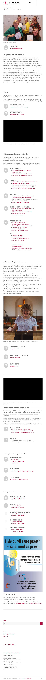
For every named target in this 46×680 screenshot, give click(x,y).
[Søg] (29, 3)
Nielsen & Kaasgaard (22, 225)
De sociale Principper (17, 210)
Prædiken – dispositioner (18, 240)
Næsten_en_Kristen (17, 521)
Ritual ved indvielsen (15, 357)
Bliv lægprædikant (8, 8)
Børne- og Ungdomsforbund (9, 634)
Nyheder (5, 631)
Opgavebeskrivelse (15, 349)
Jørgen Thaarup (23, 188)
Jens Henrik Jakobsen (22, 174)
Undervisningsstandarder (16, 48)
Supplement (15, 462)
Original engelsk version (18, 499)
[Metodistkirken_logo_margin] (19, 3)
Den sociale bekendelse (17, 215)
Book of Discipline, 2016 (18, 461)
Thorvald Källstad (20, 183)
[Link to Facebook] (39, 3)
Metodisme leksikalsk (17, 245)
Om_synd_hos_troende (17, 529)
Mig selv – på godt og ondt (18, 229)
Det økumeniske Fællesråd (24, 181)
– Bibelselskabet (22, 170)
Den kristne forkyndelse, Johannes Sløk (21, 429)
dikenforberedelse (25, 238)
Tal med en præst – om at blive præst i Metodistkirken (29, 603)
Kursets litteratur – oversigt (17, 114)
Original (18, 531)
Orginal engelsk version (18, 507)
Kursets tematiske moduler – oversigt (19, 107)
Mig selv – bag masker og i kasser (20, 230)
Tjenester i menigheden (17, 235)
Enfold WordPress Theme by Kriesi (25, 678)
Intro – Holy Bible (16, 172)
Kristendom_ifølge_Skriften (19, 513)
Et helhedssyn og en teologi (18, 222)
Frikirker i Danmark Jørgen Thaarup (20, 202)
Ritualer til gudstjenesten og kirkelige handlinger (22, 471)
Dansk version (15, 459)
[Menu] (33, 3)
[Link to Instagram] (41, 3)
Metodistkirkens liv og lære (18, 213)
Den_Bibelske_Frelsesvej (18, 498)
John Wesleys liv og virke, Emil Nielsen (21, 197)
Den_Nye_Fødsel (16, 506)
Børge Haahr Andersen (22, 175)
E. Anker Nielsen (20, 224)
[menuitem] (29, 3)
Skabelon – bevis (14, 366)
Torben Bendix (20, 227)
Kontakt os (5, 636)
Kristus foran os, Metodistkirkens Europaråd (22, 431)
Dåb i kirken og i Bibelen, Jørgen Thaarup (22, 211)
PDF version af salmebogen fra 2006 (19, 479)
